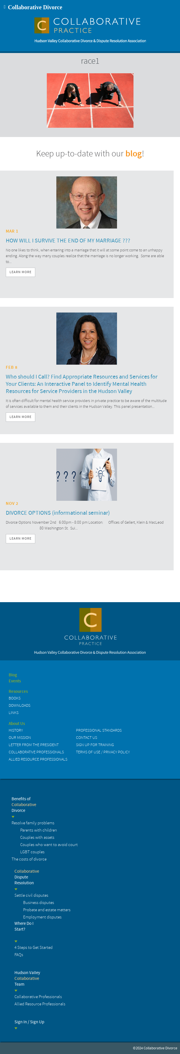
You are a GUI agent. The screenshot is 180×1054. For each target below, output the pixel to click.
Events (15, 681)
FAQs (18, 955)
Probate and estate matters (46, 910)
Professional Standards (99, 730)
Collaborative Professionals (36, 752)
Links (13, 712)
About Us (17, 724)
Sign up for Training (95, 744)
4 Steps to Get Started (33, 947)
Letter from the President (34, 744)
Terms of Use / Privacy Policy (103, 752)
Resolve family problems (33, 823)
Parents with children (38, 830)
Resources (18, 692)
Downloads (19, 705)
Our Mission (20, 737)
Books (15, 698)
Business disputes (38, 902)
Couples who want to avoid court (49, 844)
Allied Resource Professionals (38, 759)
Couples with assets (37, 837)
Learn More (20, 272)
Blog (13, 675)
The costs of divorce (29, 859)
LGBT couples (32, 852)
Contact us (86, 737)
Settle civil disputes (31, 895)
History (16, 730)
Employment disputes (42, 917)
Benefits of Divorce (24, 804)
